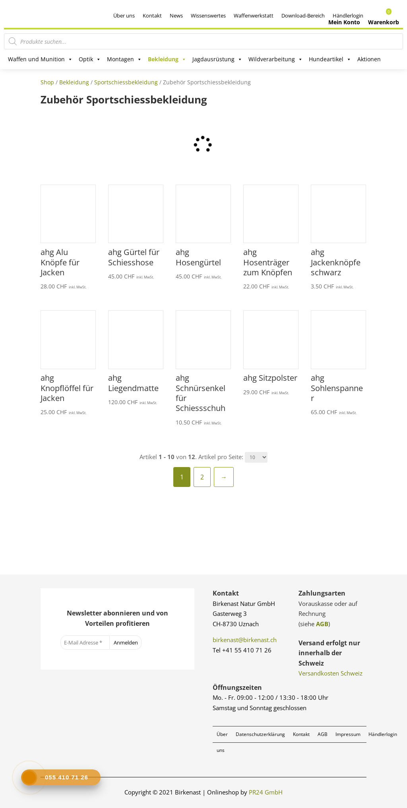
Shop (47, 82)
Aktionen (369, 59)
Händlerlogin (382, 734)
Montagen (124, 59)
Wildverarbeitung (275, 59)
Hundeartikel (330, 59)
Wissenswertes (208, 15)
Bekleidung (167, 59)
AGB (322, 624)
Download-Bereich (303, 15)
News (176, 15)
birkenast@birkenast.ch (245, 640)
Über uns (124, 15)
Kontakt (152, 15)
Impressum (347, 734)
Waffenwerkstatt (253, 15)
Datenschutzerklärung (260, 734)
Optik (90, 59)
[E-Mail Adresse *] (85, 642)
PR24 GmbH (266, 792)
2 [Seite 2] (202, 477)
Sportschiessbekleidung (126, 82)
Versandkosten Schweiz (330, 673)
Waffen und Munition (40, 59)
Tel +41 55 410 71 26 (242, 650)
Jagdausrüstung (217, 59)
